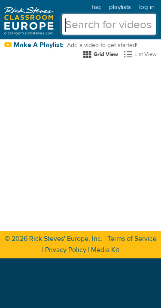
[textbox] (109, 24)
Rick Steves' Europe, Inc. (66, 238)
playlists (120, 7)
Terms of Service (132, 238)
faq (96, 7)
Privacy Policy (65, 250)
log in (147, 7)
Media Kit (105, 250)
